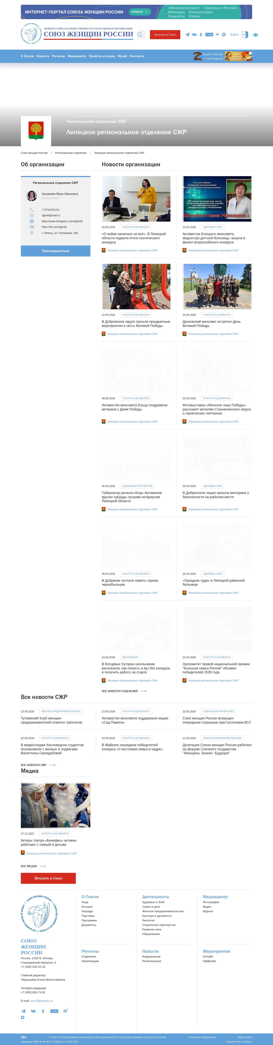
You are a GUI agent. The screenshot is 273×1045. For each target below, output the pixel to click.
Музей (122, 56)
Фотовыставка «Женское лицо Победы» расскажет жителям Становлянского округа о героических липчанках (217, 409)
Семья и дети (151, 906)
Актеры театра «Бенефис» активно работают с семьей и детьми (49, 842)
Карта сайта (245, 1037)
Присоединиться (55, 251)
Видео (207, 906)
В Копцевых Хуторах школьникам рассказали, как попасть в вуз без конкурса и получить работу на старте (136, 668)
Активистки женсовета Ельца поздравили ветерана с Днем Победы (135, 407)
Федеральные (151, 956)
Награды (87, 911)
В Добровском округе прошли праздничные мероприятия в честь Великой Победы (136, 324)
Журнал (208, 911)
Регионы (58, 56)
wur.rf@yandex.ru (42, 1000)
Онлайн (208, 956)
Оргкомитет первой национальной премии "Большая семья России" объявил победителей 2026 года (216, 668)
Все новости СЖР (38, 765)
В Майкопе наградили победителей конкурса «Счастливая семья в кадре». (133, 747)
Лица (85, 902)
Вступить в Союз (165, 35)
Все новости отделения (124, 691)
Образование (130, 657)
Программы (89, 920)
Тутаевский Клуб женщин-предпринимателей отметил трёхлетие (51, 720)
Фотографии (211, 902)
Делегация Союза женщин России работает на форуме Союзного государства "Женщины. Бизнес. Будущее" (217, 749)
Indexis (248, 1041)
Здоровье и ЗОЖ (212, 227)
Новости (42, 56)
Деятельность (155, 897)
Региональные (151, 961)
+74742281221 (51, 209)
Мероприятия (216, 951)
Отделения (89, 956)
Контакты (137, 56)
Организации (90, 961)
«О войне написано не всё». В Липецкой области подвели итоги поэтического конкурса (134, 238)
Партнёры (88, 915)
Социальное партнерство (159, 924)
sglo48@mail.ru (51, 215)
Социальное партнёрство (137, 486)
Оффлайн (209, 961)
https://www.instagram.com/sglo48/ (62, 221)
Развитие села (151, 929)
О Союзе (27, 56)
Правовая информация (202, 1037)
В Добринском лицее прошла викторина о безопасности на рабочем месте (216, 495)
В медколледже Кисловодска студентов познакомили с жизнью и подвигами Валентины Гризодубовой (52, 749)
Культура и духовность (136, 227)
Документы (89, 924)
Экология (148, 920)
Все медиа (33, 866)
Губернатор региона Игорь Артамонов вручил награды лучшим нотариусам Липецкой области (132, 497)
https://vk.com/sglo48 (54, 226)
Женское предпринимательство (61, 711)
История (87, 906)
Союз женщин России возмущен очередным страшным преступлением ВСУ (217, 720)
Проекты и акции (102, 56)
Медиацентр (77, 56)
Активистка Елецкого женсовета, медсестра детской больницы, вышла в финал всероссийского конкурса (214, 238)
